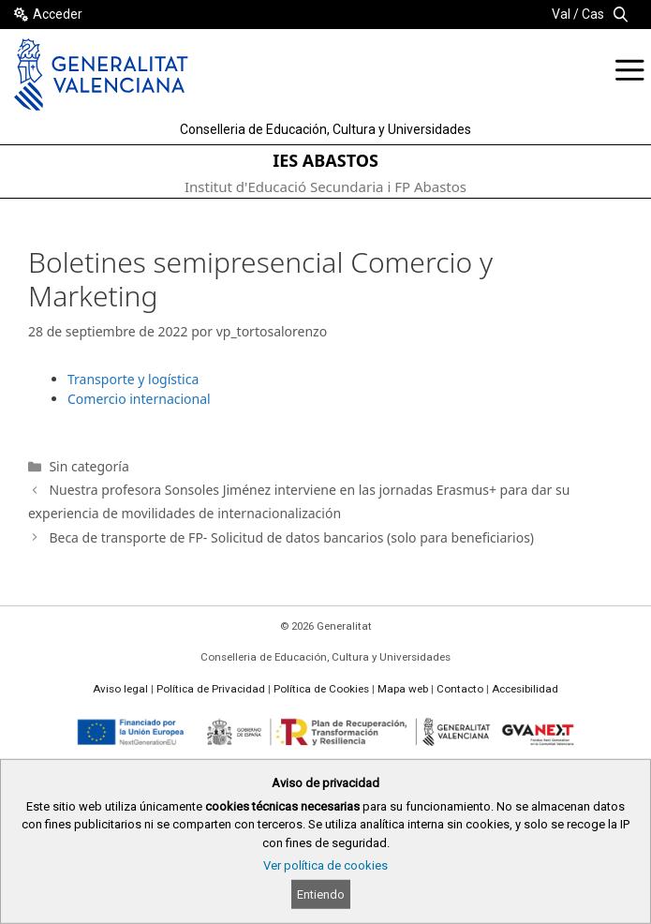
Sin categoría (88, 466)
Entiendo (321, 894)
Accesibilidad (525, 688)
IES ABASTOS (325, 160)
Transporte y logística (133, 379)
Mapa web (402, 688)
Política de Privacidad (210, 688)
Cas (593, 14)
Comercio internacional (139, 399)
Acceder (57, 14)
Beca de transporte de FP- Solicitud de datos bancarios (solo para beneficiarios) (291, 537)
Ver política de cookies (325, 865)
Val (561, 14)
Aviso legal (120, 688)
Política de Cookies (321, 688)
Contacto (459, 688)
